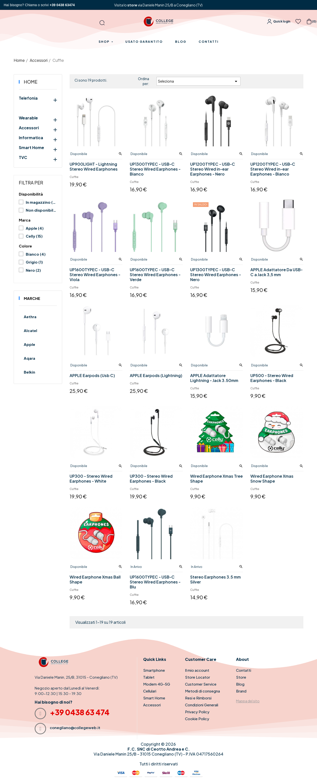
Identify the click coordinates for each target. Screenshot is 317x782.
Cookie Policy (197, 718)
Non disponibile (41, 210)
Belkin (29, 372)
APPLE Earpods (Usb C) (92, 375)
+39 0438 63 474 (79, 712)
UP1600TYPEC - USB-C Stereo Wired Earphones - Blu (155, 582)
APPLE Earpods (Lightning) (156, 375)
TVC (23, 157)
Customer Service (200, 684)
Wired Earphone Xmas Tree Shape (216, 479)
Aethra (30, 316)
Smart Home (31, 147)
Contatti (243, 670)
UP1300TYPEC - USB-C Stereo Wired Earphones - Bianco (155, 169)
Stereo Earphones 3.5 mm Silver (215, 579)
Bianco (36, 254)
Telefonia (28, 98)
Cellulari (149, 691)
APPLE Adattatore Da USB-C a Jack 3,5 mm (276, 272)
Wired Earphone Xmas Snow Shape (271, 479)
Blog (240, 684)
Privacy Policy (197, 711)
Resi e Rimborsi (198, 697)
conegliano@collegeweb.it (75, 727)
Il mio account (197, 670)
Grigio (34, 262)
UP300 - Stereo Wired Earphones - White (91, 479)
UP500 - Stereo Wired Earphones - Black (271, 378)
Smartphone (154, 670)
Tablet (149, 677)
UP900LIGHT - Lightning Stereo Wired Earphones (94, 167)
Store (241, 677)
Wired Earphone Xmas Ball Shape (95, 579)
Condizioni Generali (201, 704)
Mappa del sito (248, 701)
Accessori (29, 127)
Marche (32, 298)
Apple (35, 228)
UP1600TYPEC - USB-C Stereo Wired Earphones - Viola (95, 274)
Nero (33, 270)
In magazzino (41, 202)
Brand (241, 691)
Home (30, 82)
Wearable (28, 117)
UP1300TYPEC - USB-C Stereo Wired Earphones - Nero (215, 274)
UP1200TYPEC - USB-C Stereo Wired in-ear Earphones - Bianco (272, 169)
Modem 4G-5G (156, 684)
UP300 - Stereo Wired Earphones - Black (151, 479)
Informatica (31, 137)
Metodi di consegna (202, 691)
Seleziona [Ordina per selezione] (198, 81)
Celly (34, 236)
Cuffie (74, 177)
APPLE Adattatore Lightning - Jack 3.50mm (214, 378)
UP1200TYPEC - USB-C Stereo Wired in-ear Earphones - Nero (212, 169)
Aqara (29, 358)
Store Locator (197, 677)
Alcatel (30, 330)
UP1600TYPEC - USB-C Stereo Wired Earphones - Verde (155, 274)
